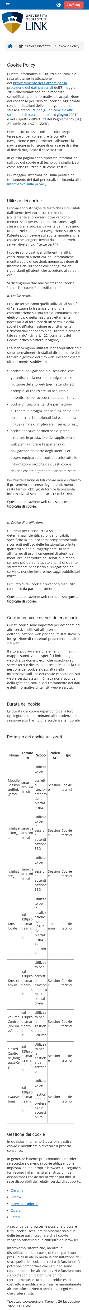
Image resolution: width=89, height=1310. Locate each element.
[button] (58, 4)
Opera (16, 1210)
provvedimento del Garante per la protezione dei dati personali (37, 85)
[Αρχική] (25, 23)
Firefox (16, 1197)
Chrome (17, 1190)
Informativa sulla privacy (26, 184)
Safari (15, 1217)
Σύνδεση (73, 4)
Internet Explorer (24, 1203)
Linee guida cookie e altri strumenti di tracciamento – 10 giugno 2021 (41, 112)
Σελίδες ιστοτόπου (36, 46)
